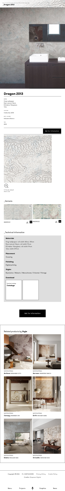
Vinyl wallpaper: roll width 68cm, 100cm (20, 242)
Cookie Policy (52, 474)
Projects (22, 488)
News (55, 488)
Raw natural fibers (10, 103)
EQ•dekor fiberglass (10, 105)
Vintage (43, 273)
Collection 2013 (21, 2)
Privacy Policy (41, 474)
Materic (18, 273)
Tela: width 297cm (12, 249)
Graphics (42, 488)
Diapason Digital (35, 477)
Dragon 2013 (27, 2)
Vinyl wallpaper (9, 101)
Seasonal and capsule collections (11, 2)
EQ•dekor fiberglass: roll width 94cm (19, 247)
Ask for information (52, 131)
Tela (5, 107)
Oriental (36, 273)
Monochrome (27, 273)
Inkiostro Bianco (9, 118)
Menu (10, 488)
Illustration (10, 273)
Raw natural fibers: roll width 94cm (18, 244)
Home (4, 2)
